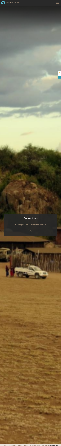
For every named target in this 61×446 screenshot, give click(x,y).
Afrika (20, 445)
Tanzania (42, 225)
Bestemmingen (12, 445)
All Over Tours (10, 3)
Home (4, 445)
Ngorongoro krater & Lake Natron (39, 445)
